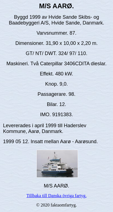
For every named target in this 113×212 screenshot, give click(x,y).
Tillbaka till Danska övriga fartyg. (57, 195)
